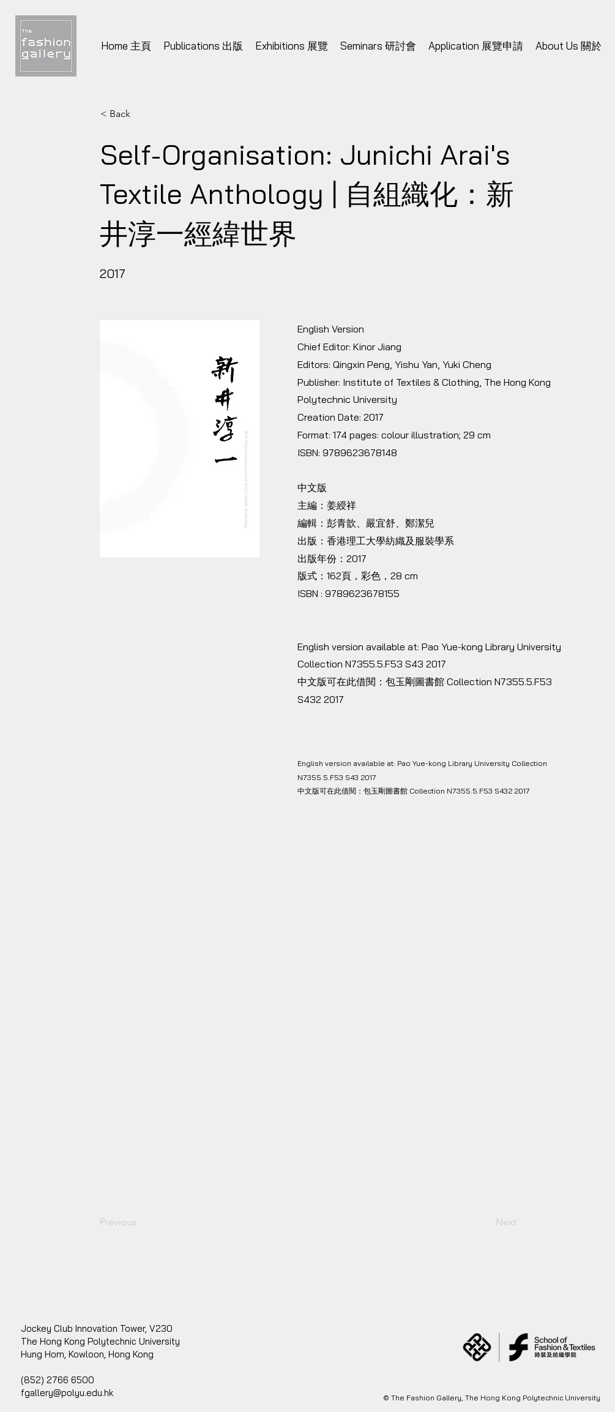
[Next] (485, 1222)
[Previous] (140, 1222)
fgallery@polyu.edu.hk (67, 1393)
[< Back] (140, 114)
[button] (307, 993)
